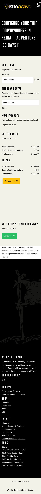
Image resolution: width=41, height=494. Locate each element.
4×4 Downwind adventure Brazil (14, 450)
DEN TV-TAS (7, 432)
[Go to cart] (38, 7)
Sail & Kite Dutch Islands (11, 459)
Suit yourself (10, 133)
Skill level (9, 65)
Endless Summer (8, 436)
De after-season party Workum (13, 439)
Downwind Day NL (9, 429)
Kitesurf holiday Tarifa (10, 456)
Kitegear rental (12, 88)
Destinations (6, 405)
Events (4, 409)
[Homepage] (17, 6)
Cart (3, 412)
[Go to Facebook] (3, 380)
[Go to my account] (37, 4)
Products (5, 402)
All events (5, 423)
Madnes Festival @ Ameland (13, 426)
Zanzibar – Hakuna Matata (12, 465)
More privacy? (10, 115)
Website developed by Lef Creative (20, 490)
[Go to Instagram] (5, 380)
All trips (4, 447)
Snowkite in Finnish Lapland (12, 462)
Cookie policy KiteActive (11, 391)
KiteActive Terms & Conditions (13, 394)
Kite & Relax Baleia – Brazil (12, 453)
